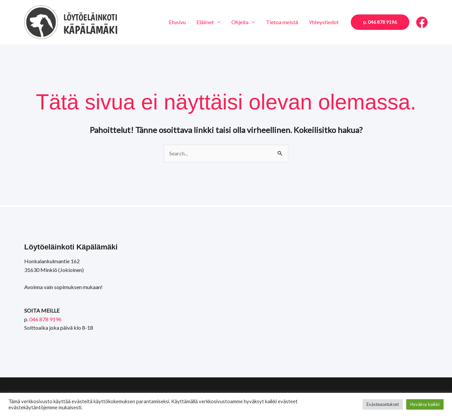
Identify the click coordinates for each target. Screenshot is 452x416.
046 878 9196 (45, 319)
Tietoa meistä (282, 22)
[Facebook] (422, 22)
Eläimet (205, 22)
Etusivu (177, 22)
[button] (380, 22)
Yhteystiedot (324, 22)
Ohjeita (240, 22)
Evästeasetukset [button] (383, 404)
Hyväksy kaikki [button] (425, 404)
